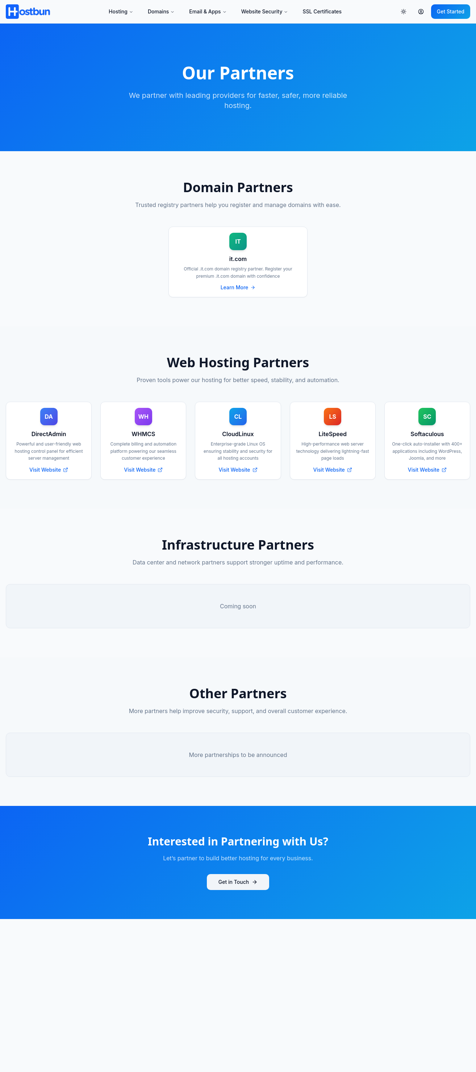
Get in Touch (238, 882)
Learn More (238, 287)
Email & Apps (207, 11)
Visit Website (48, 470)
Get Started (450, 11)
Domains (161, 11)
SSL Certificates (322, 11)
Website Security (264, 11)
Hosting (121, 11)
